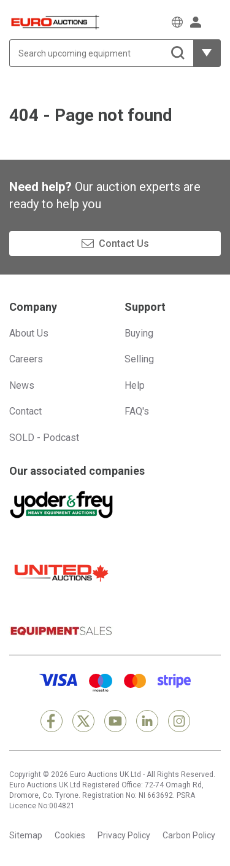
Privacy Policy (124, 835)
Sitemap (25, 835)
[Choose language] (177, 22)
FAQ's (137, 411)
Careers (26, 359)
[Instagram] (179, 721)
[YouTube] (115, 721)
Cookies (70, 835)
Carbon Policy (189, 835)
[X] (83, 721)
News (21, 385)
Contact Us (124, 243)
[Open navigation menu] (215, 22)
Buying (139, 333)
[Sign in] (195, 22)
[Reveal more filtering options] (207, 53)
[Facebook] (51, 721)
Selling (139, 359)
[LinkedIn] (147, 721)
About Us (28, 333)
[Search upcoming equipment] (101, 53)
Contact (25, 411)
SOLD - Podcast (44, 437)
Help (135, 385)
